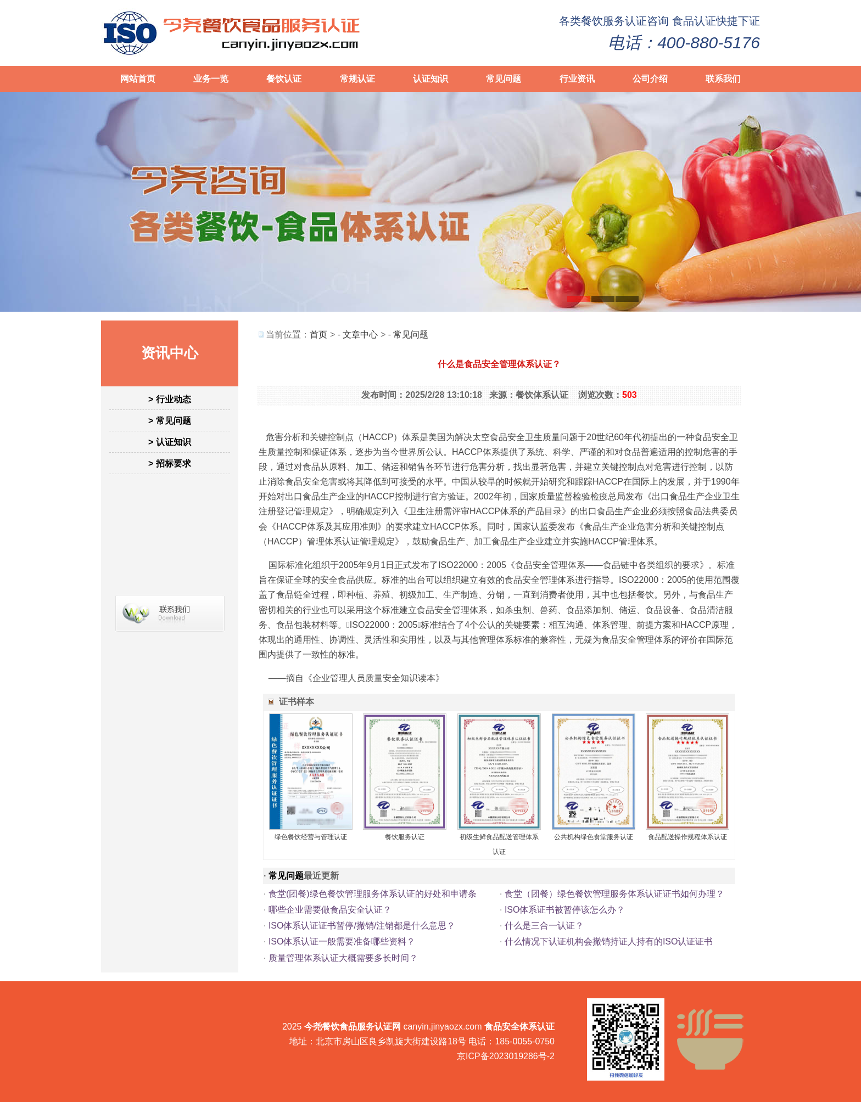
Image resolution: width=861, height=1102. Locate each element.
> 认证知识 (169, 442)
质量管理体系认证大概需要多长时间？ (343, 958)
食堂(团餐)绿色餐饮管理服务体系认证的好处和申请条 (373, 893)
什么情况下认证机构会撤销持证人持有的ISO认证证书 (609, 941)
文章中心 (360, 334)
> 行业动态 (169, 399)
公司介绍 (650, 78)
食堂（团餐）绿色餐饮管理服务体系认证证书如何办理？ (614, 893)
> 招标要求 (169, 463)
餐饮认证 (283, 78)
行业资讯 (577, 78)
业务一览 (210, 78)
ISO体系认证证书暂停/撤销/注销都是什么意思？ (362, 925)
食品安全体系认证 (519, 1026)
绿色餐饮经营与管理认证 (311, 837)
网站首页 (137, 78)
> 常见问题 (169, 420)
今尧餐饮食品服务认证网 (352, 1026)
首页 (318, 334)
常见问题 (503, 78)
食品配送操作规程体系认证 (687, 837)
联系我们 (723, 78)
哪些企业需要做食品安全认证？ (330, 909)
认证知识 (430, 78)
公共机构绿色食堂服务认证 (593, 837)
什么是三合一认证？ (544, 925)
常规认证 (357, 78)
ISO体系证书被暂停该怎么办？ (565, 909)
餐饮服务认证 (614, 21)
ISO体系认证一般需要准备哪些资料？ (342, 941)
